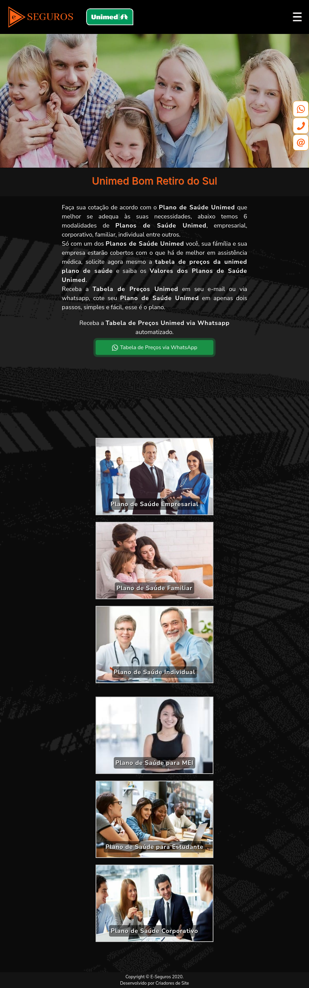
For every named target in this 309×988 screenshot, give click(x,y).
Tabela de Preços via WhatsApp (154, 347)
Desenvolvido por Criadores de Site (154, 983)
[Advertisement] (154, 402)
